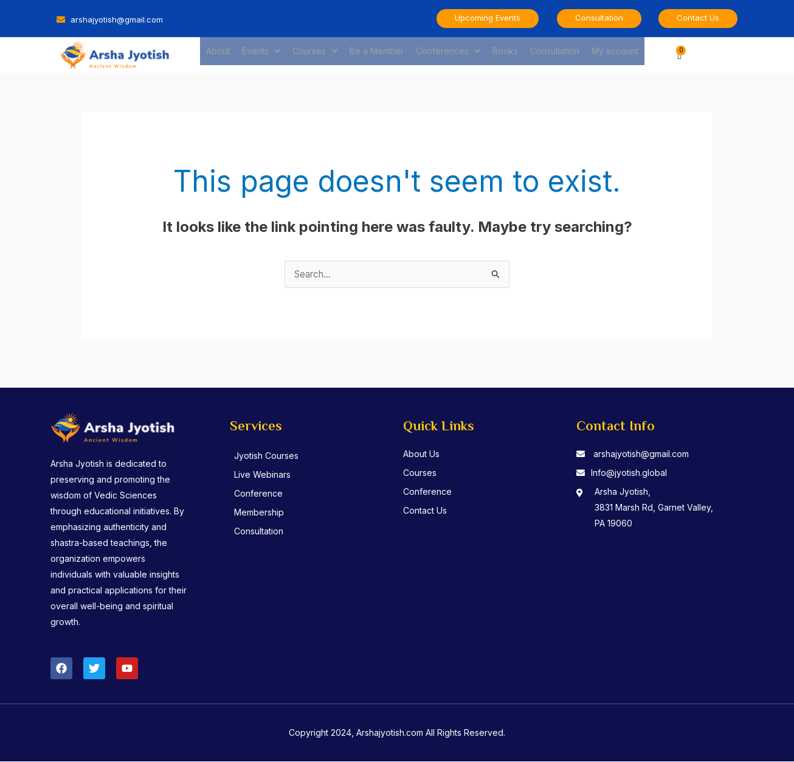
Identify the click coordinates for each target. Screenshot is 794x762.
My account (615, 54)
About (218, 54)
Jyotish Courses (272, 456)
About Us (421, 454)
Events (261, 54)
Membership (265, 513)
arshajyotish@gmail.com (641, 454)
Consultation (554, 54)
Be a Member (377, 54)
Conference (264, 494)
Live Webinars (268, 475)
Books (505, 54)
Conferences (448, 54)
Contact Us (425, 511)
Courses (314, 54)
